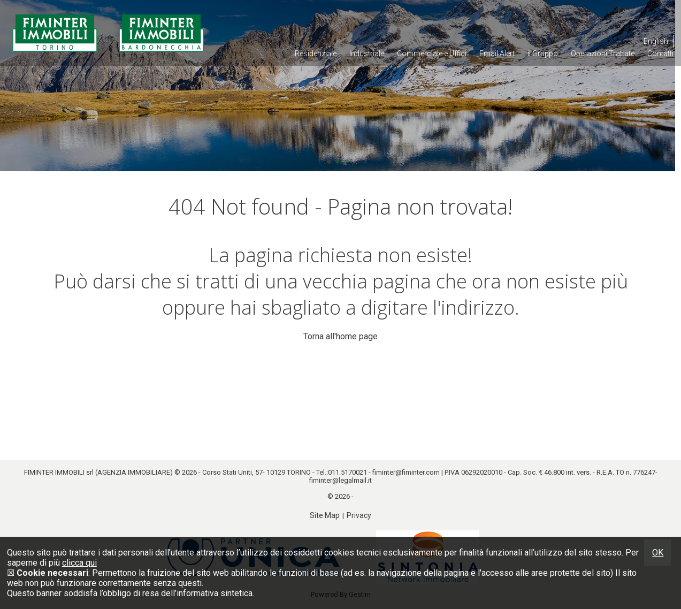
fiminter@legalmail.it (340, 480)
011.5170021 (347, 472)
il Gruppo (542, 53)
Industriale (366, 53)
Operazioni (602, 53)
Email (497, 53)
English (656, 41)
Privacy (359, 515)
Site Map (325, 515)
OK (657, 552)
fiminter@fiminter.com (406, 472)
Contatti (660, 53)
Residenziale (315, 53)
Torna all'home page (340, 336)
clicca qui (79, 563)
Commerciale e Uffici (431, 53)
